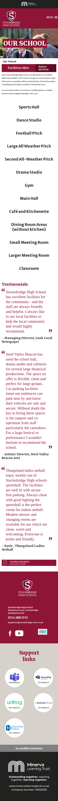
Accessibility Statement (29, 748)
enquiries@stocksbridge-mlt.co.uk (25, 622)
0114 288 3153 (18, 617)
